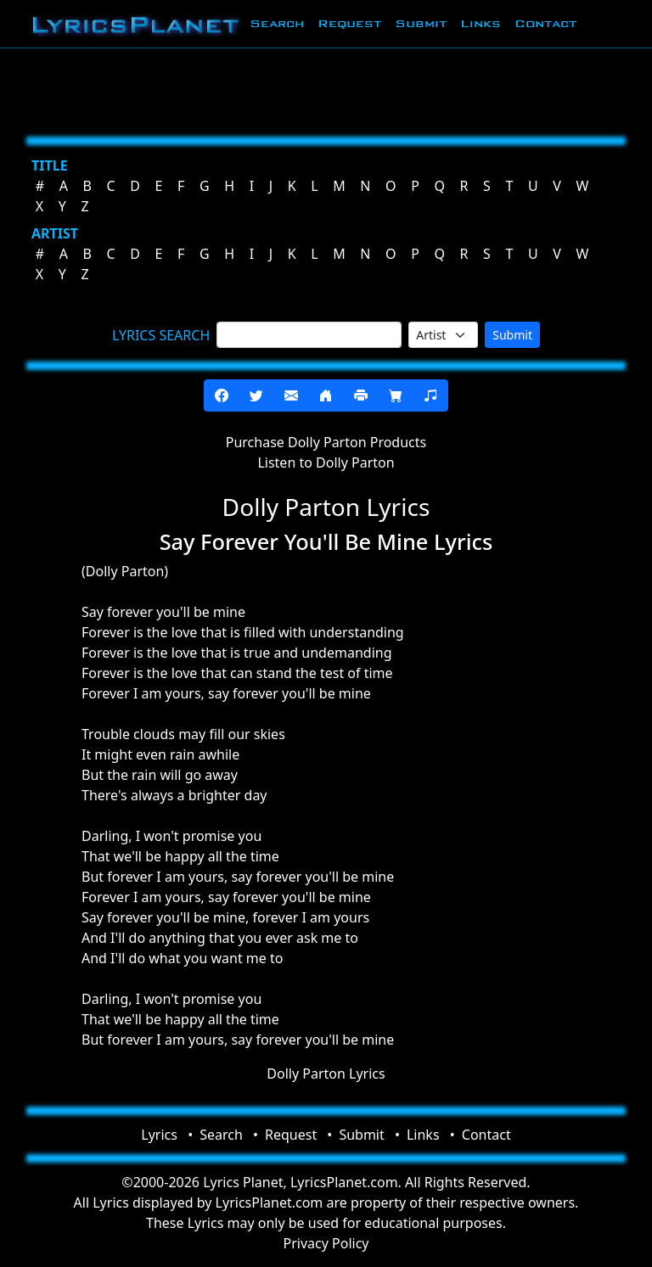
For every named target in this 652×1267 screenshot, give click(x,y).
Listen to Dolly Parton (325, 462)
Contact (545, 23)
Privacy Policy (326, 1243)
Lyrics (159, 1134)
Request (349, 23)
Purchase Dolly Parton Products (326, 442)
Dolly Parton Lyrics (326, 1073)
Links (480, 23)
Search (277, 23)
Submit (421, 23)
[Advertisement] (326, 89)
